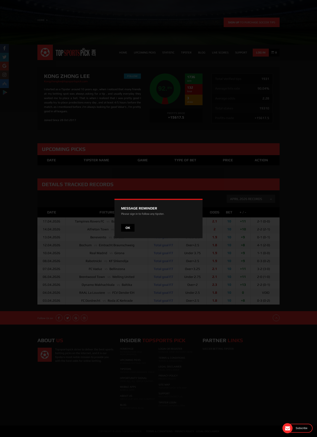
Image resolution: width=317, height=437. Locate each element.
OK (127, 228)
